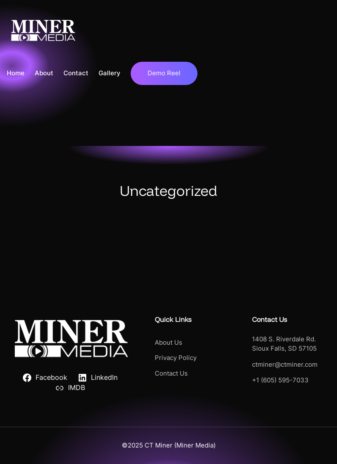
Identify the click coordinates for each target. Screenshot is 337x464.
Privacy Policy (176, 358)
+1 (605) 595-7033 (280, 380)
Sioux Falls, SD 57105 (284, 348)
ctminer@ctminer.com (285, 364)
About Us (168, 342)
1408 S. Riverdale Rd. (284, 339)
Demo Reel (164, 73)
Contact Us (171, 373)
